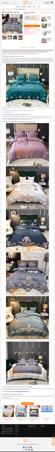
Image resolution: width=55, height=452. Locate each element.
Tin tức (16, 432)
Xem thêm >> (4, 422)
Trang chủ (16, 428)
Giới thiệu (16, 429)
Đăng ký (47, 3)
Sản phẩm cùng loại (27, 403)
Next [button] (21, 38)
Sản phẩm (16, 431)
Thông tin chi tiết (23, 47)
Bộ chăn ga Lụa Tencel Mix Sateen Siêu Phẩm (36, 418)
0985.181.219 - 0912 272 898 (8, 431)
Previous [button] (3, 38)
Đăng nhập (48, 2)
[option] (4, 38)
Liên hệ (16, 434)
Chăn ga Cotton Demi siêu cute (21, 418)
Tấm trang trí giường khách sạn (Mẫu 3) (47, 418)
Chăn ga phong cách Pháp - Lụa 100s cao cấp (10, 418)
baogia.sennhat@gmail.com (8, 433)
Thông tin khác (32, 47)
